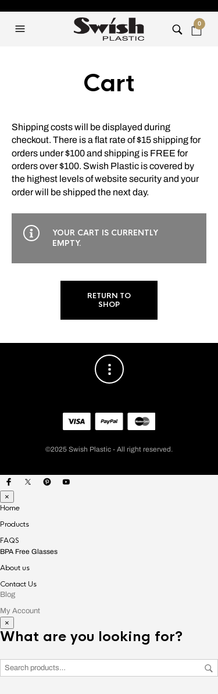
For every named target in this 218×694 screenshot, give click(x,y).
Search (208, 668)
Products (14, 524)
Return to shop (109, 300)
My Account (20, 611)
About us (15, 568)
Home (10, 508)
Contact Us (18, 584)
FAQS (9, 540)
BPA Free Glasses (29, 552)
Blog (7, 595)
